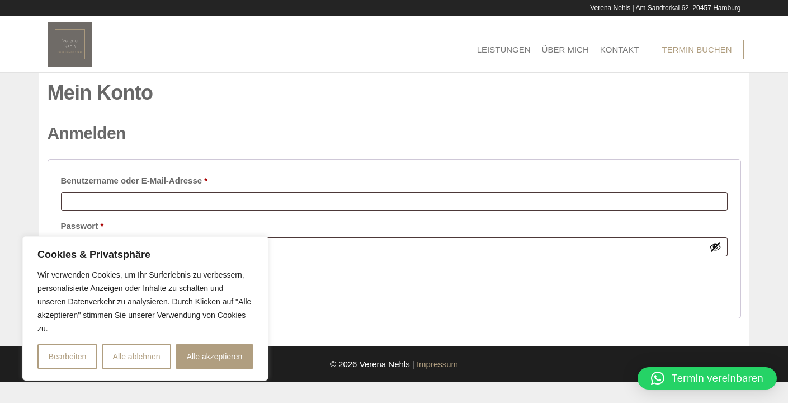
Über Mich (565, 49)
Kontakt (619, 49)
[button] (707, 378)
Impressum (437, 364)
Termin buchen (697, 49)
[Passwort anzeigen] (715, 247)
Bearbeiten (68, 356)
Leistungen (504, 49)
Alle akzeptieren (215, 356)
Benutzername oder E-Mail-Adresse (158, 178)
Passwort (106, 224)
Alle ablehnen (137, 356)
